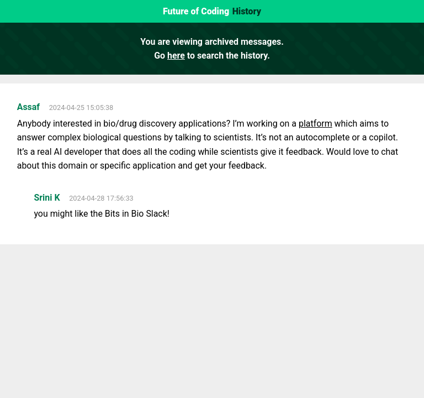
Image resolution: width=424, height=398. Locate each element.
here (176, 55)
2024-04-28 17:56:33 (101, 198)
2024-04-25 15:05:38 (81, 107)
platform (315, 123)
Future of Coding (196, 11)
